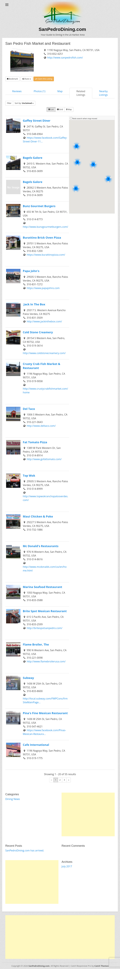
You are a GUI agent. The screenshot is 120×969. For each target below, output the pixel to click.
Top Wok (29, 475)
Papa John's (31, 271)
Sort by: (24, 103)
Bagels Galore (32, 158)
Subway (28, 678)
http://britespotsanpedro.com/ (44, 628)
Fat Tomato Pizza (35, 442)
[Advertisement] (88, 814)
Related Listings (80, 93)
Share (26, 79)
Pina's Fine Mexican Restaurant (45, 713)
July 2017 (67, 866)
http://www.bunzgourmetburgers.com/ (45, 226)
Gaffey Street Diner (36, 120)
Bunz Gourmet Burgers (39, 206)
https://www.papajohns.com (43, 288)
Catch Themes (101, 965)
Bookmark (12, 79)
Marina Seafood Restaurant (42, 587)
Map (59, 91)
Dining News (12, 799)
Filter (9, 103)
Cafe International (36, 745)
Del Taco (29, 409)
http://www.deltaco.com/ (41, 425)
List (51, 109)
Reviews (17, 91)
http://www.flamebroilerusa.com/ (46, 661)
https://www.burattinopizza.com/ (46, 254)
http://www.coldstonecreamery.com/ (44, 353)
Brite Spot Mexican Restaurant (45, 611)
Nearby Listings (103, 93)
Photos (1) (39, 91)
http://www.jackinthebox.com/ (44, 321)
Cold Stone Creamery (38, 332)
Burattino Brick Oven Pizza (42, 237)
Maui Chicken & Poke (38, 516)
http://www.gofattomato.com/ (44, 459)
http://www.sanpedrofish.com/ (65, 57)
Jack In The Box (34, 304)
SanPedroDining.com (62, 29)
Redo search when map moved (84, 118)
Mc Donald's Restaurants (40, 546)
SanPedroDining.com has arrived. (24, 850)
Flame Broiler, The (36, 644)
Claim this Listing (43, 79)
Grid (60, 109)
